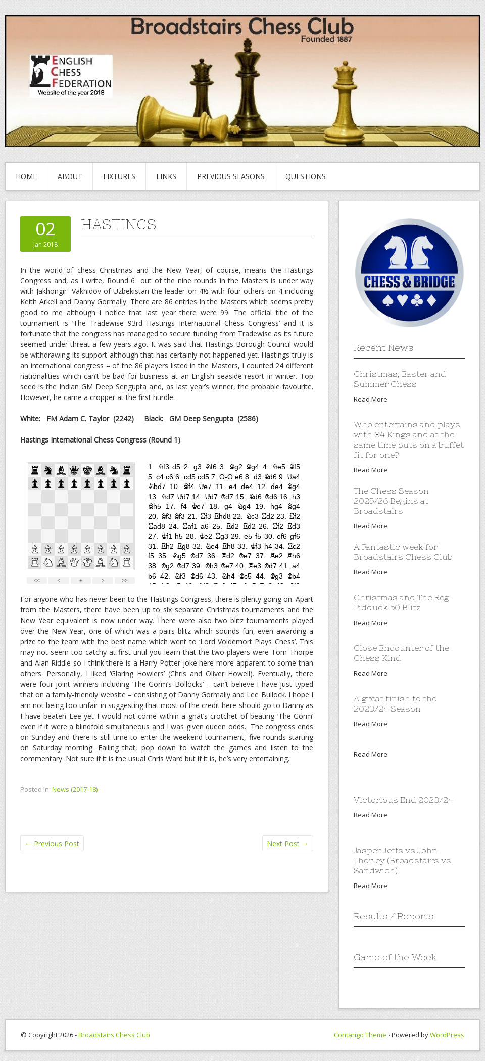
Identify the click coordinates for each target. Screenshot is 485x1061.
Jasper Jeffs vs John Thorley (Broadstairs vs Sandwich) (402, 860)
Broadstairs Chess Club (114, 1034)
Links (166, 176)
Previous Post (52, 843)
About (70, 176)
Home (26, 176)
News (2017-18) (75, 789)
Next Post (288, 843)
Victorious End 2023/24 (403, 799)
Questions (305, 176)
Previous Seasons (231, 176)
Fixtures (119, 176)
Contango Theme (360, 1034)
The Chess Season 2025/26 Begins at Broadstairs (391, 500)
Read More (370, 399)
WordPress (447, 1034)
